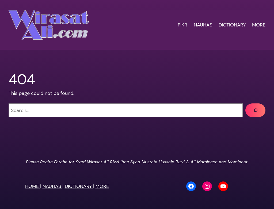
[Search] (255, 110)
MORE (102, 186)
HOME (32, 186)
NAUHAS (52, 186)
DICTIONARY (79, 186)
